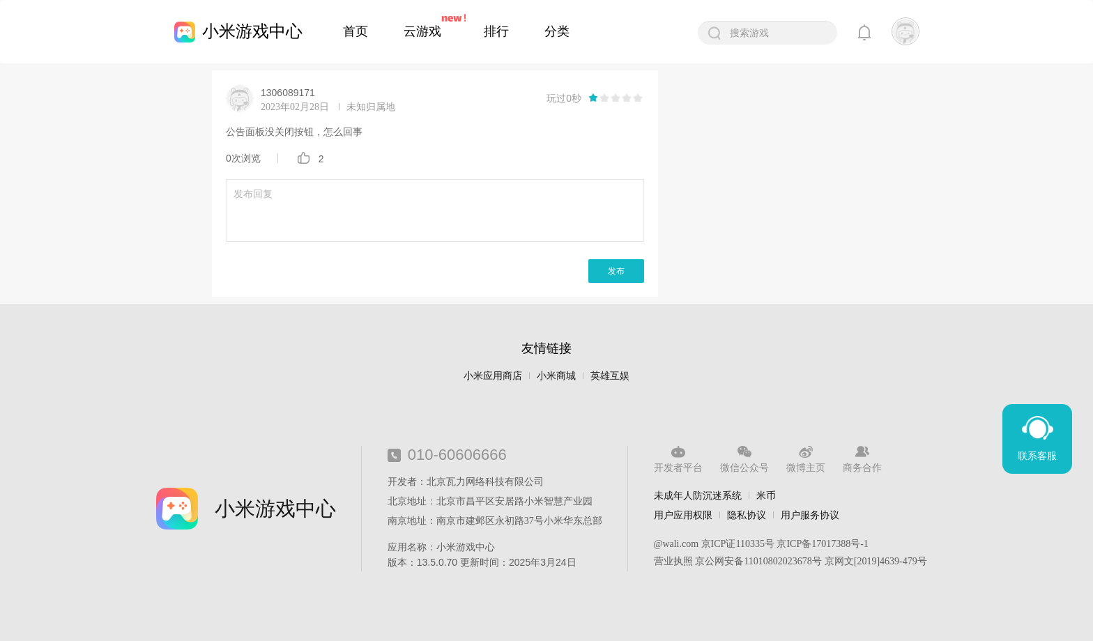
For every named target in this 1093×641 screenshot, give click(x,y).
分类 (557, 31)
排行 (496, 31)
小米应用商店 (493, 376)
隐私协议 (746, 514)
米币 (766, 495)
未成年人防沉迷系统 (698, 495)
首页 (355, 31)
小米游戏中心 (252, 31)
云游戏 (422, 31)
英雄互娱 (609, 376)
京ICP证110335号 (737, 544)
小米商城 (556, 376)
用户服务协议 (810, 514)
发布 (616, 271)
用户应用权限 (683, 514)
